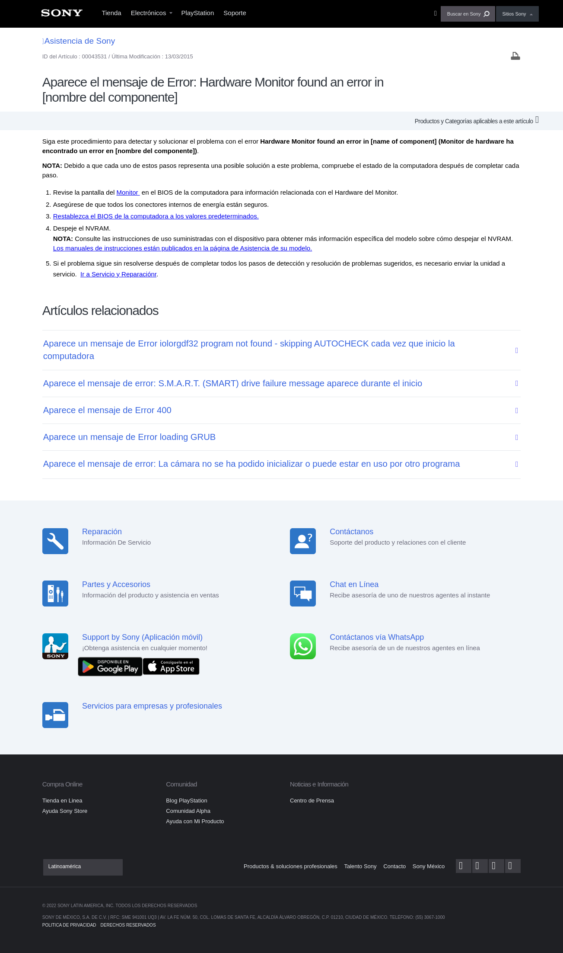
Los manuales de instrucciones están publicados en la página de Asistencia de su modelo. (182, 248)
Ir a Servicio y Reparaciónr (118, 274)
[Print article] (515, 57)
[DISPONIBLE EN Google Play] (112, 666)
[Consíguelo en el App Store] (171, 666)
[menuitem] (61, 15)
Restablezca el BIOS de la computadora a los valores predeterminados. (156, 216)
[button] (468, 14)
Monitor (128, 192)
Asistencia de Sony (78, 40)
